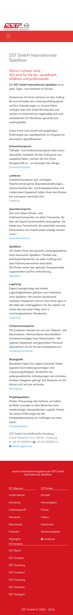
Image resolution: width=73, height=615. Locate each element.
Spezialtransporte (19, 238)
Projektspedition (18, 426)
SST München (17, 587)
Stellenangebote (50, 531)
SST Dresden (16, 558)
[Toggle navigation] (8, 36)
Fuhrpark (14, 531)
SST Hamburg (17, 580)
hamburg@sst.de (20, 446)
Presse (45, 510)
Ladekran (14, 201)
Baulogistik (15, 389)
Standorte (14, 517)
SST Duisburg (17, 565)
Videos (45, 517)
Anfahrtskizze (17, 495)
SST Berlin (15, 550)
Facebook (48, 539)
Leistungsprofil (17, 510)
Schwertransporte (19, 167)
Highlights (15, 539)
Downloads (15, 524)
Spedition (14, 276)
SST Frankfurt (17, 572)
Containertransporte (21, 351)
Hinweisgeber (49, 502)
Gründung (14, 502)
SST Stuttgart (17, 594)
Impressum (47, 524)
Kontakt (45, 495)
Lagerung (14, 317)
